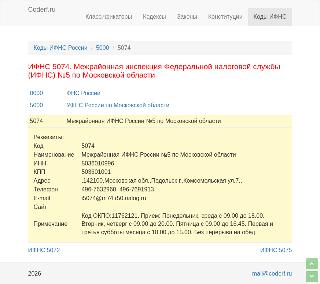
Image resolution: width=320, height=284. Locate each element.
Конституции (225, 17)
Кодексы (154, 17)
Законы (187, 17)
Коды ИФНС (270, 17)
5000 (102, 48)
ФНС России (83, 93)
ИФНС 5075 (276, 250)
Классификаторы (108, 17)
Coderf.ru (42, 9)
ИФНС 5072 (44, 250)
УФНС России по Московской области (118, 105)
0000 (36, 93)
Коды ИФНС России (61, 48)
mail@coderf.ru (272, 273)
